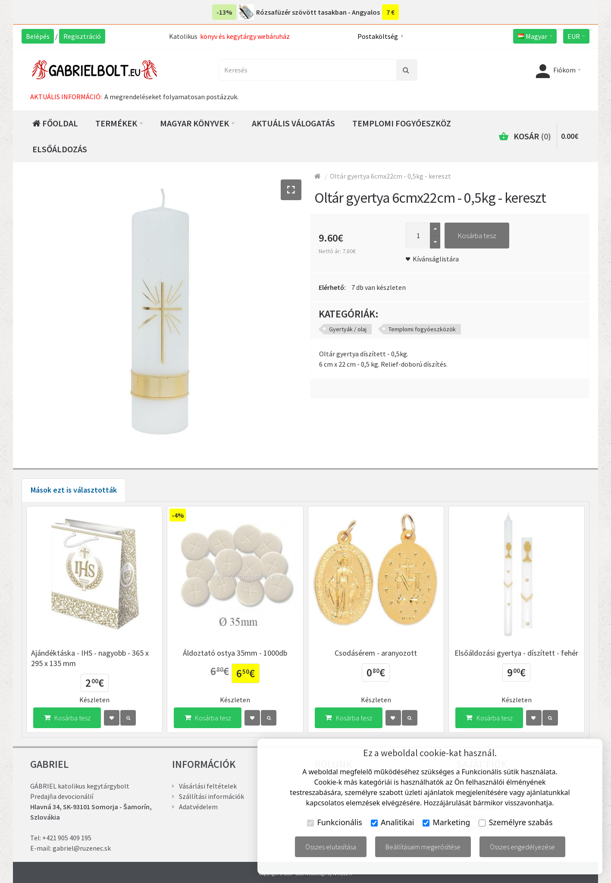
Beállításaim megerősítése (423, 846)
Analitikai (392, 822)
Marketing (446, 822)
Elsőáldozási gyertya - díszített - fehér (516, 653)
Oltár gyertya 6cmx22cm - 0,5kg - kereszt (390, 176)
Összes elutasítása (330, 846)
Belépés (38, 36)
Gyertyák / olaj (348, 329)
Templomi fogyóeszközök (422, 329)
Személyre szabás (515, 822)
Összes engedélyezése (522, 846)
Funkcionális (334, 822)
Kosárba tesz (476, 235)
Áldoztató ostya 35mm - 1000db (235, 653)
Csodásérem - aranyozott (376, 653)
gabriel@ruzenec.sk (82, 848)
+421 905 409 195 (66, 837)
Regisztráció (82, 36)
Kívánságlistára (436, 259)
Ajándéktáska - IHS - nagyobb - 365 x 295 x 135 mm (90, 658)
